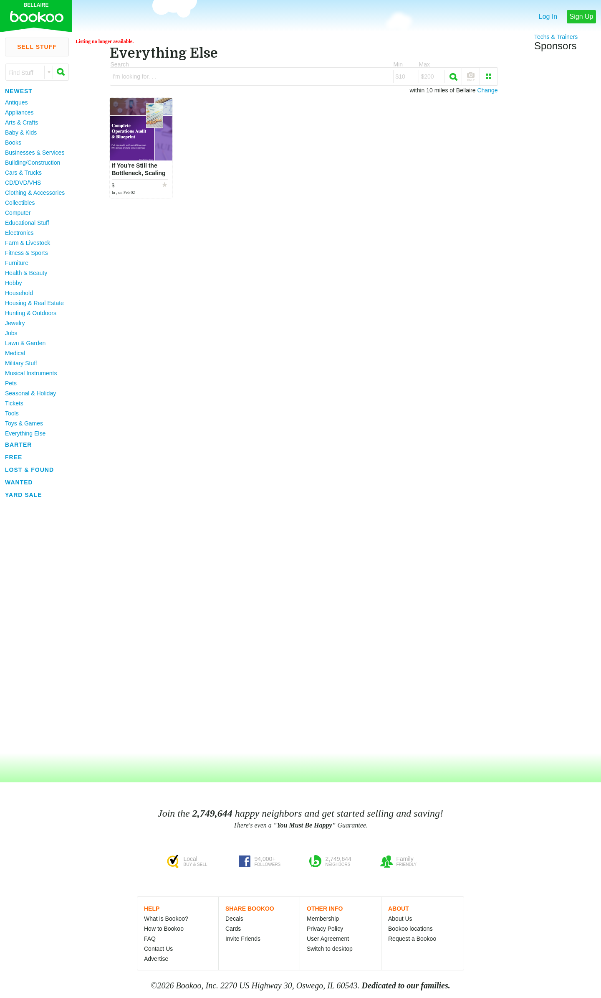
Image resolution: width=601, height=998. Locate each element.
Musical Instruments (31, 373)
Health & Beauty (26, 273)
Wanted (19, 482)
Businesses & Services (34, 152)
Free (13, 457)
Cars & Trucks (23, 172)
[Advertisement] (33, 626)
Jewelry (15, 323)
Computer (17, 212)
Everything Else (25, 433)
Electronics (19, 232)
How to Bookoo (164, 928)
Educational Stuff (27, 222)
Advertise (156, 958)
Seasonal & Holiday (30, 393)
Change (487, 90)
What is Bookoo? (166, 918)
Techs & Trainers (556, 36)
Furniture (16, 263)
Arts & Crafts (21, 122)
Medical (15, 353)
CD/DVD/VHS (23, 182)
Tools (12, 413)
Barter (18, 444)
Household (19, 293)
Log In (548, 16)
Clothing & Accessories (35, 192)
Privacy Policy (325, 928)
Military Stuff (21, 363)
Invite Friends (242, 938)
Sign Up (581, 16)
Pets (11, 383)
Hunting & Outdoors (30, 313)
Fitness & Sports (26, 253)
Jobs (11, 333)
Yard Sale (23, 494)
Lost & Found (29, 469)
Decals (234, 918)
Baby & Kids (21, 132)
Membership (323, 918)
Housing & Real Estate (34, 303)
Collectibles (20, 202)
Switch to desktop (330, 948)
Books (13, 142)
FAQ (150, 938)
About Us (400, 918)
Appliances (19, 112)
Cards (233, 928)
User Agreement (328, 938)
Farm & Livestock (27, 242)
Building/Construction (32, 162)
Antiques (16, 102)
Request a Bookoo (412, 938)
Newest (19, 91)
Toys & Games (24, 423)
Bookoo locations (410, 928)
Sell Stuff (37, 46)
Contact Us (158, 948)
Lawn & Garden (25, 343)
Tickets (14, 403)
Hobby (13, 283)
